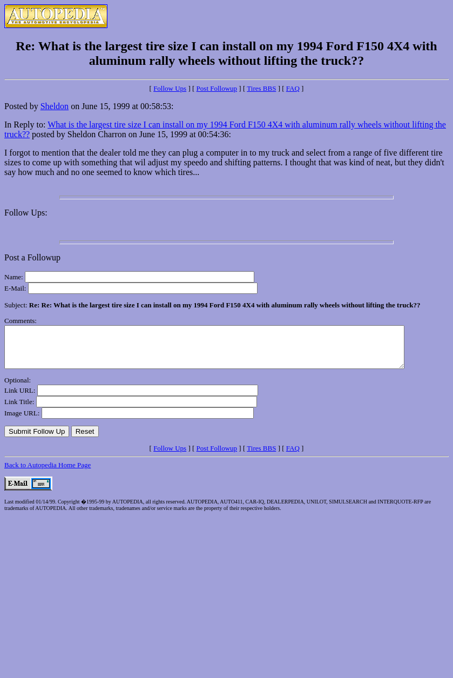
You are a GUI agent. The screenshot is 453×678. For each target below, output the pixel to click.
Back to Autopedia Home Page (47, 473)
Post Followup (217, 88)
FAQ (293, 88)
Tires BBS (261, 88)
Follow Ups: (26, 212)
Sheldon (54, 106)
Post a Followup (32, 257)
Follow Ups (169, 88)
